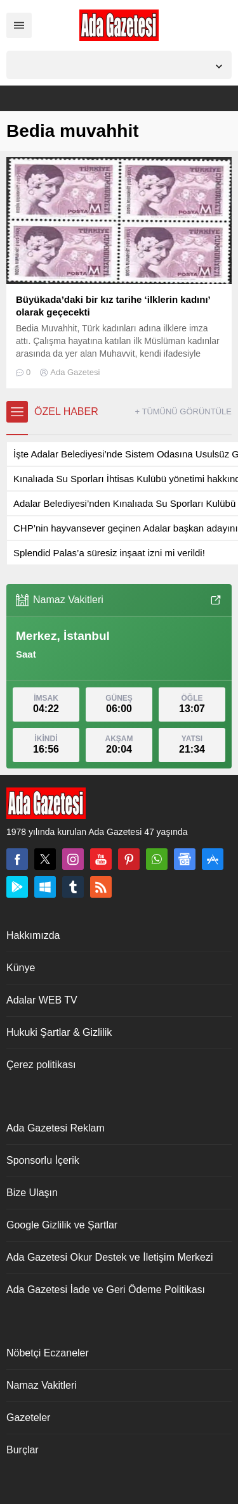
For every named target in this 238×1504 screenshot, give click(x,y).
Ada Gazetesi (75, 372)
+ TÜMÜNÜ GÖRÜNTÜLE (183, 411)
